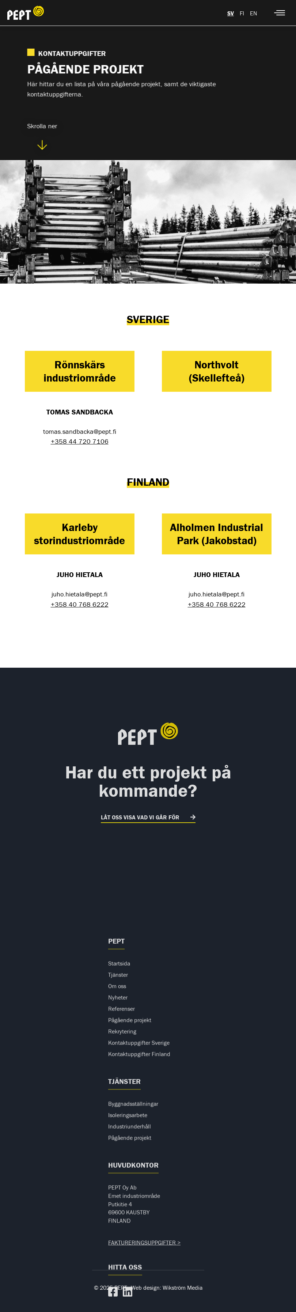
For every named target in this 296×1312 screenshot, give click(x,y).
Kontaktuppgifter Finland (139, 1182)
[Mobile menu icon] (279, 12)
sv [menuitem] (230, 13)
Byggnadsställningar (133, 1232)
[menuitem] (230, 13)
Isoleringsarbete (127, 1243)
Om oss (117, 1114)
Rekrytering (122, 1160)
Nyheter (118, 1126)
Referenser (121, 1137)
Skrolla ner (42, 136)
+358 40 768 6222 (80, 604)
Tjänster (118, 1103)
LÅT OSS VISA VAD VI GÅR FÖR (140, 817)
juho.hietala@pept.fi (79, 594)
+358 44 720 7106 (80, 441)
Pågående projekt (129, 1148)
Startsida (119, 1092)
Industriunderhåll (129, 1255)
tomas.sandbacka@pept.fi (79, 431)
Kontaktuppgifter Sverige (139, 1171)
